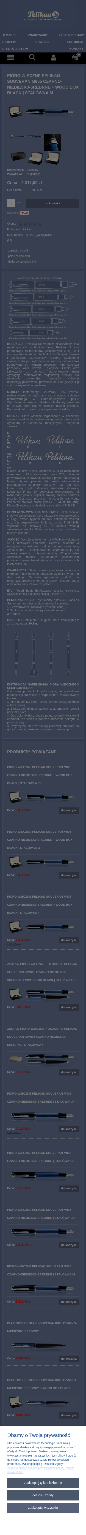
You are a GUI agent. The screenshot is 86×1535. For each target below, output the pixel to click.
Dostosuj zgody (42, 1495)
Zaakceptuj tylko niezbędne (43, 1483)
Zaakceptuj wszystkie (43, 1507)
